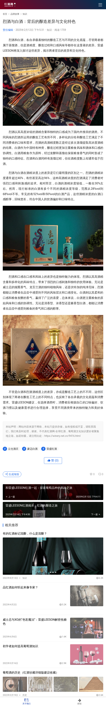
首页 (5, 14)
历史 (24, 695)
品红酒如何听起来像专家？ (20, 587)
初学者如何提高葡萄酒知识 (20, 646)
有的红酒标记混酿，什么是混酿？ (25, 533)
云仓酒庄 (13, 448)
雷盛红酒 (52, 448)
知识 (49, 29)
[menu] (100, 4)
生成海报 (12, 474)
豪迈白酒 (32, 448)
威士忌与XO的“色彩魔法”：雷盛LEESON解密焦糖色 (35, 621)
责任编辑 (8, 29)
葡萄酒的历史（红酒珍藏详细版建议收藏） (31, 672)
